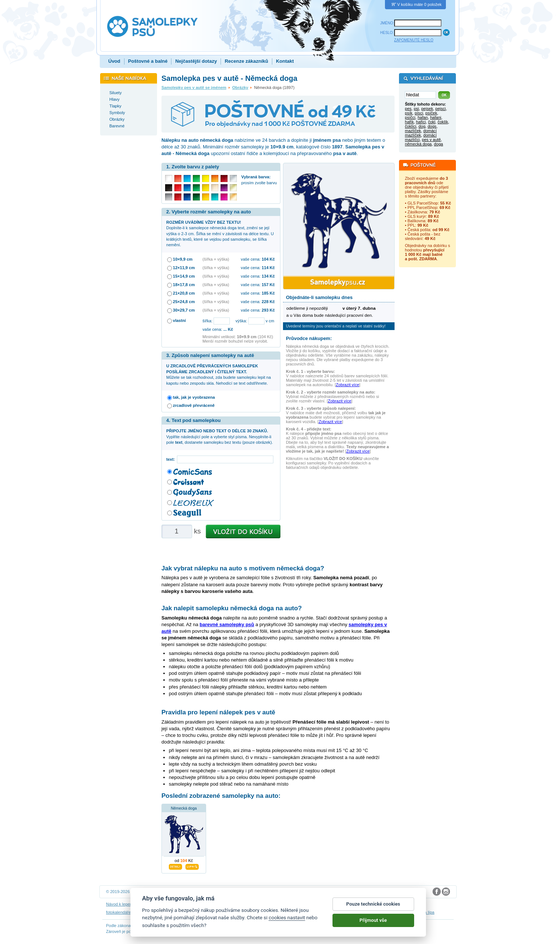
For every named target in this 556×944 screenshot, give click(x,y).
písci (419, 113)
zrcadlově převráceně (194, 405)
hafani (435, 117)
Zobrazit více (347, 384)
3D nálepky (144, 912)
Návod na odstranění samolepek (166, 904)
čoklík (442, 122)
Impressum (346, 904)
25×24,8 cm (184, 301)
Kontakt (285, 61)
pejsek (427, 108)
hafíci (421, 122)
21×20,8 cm (184, 293)
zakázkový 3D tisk (364, 912)
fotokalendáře (118, 912)
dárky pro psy (332, 912)
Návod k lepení (119, 904)
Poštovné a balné (148, 61)
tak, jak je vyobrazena (194, 397)
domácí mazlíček (421, 132)
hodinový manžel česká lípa (409, 912)
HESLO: (387, 33)
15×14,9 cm (184, 276)
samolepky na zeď (219, 912)
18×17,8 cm (184, 284)
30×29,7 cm (184, 310)
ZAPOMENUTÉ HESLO (413, 40)
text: (171, 459)
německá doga (418, 144)
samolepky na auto (257, 912)
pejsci (440, 108)
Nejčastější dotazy (196, 61)
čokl (432, 122)
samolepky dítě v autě (297, 912)
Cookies (293, 904)
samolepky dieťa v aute (179, 912)
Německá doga (184, 808)
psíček (431, 113)
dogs (431, 126)
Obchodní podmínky (217, 904)
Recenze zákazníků (246, 61)
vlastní (179, 320)
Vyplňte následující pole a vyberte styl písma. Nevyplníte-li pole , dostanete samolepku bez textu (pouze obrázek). (219, 436)
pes (408, 108)
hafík (409, 122)
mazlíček (413, 130)
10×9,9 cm (182, 259)
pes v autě (431, 139)
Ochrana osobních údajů (261, 904)
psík (408, 113)
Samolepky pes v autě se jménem (193, 87)
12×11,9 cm (184, 267)
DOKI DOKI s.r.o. (198, 891)
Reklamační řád (318, 904)
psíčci (410, 117)
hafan (422, 117)
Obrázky (240, 87)
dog (422, 126)
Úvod (114, 61)
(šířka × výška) (215, 259)
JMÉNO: (387, 23)
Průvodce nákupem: (309, 338)
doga (438, 144)
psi (416, 108)
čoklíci (410, 126)
